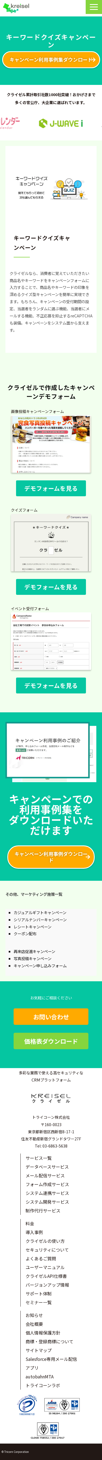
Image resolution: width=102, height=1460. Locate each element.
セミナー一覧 (39, 1302)
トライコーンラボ (43, 1385)
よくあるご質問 (41, 1258)
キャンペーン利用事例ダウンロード (51, 857)
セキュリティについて (47, 1249)
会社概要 (34, 1324)
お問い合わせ (51, 1016)
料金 (30, 1223)
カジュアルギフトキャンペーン (40, 912)
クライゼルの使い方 (45, 1241)
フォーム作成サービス (47, 1184)
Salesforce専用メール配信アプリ (51, 1363)
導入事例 (34, 1232)
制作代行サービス (43, 1210)
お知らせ (34, 1315)
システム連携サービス (47, 1193)
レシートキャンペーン (32, 927)
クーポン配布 (25, 933)
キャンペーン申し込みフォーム (40, 965)
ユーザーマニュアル (45, 1267)
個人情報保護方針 (43, 1332)
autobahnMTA (40, 1376)
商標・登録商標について (49, 1341)
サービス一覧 (39, 1158)
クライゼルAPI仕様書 (46, 1276)
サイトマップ (39, 1350)
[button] (94, 7)
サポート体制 (39, 1293)
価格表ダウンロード (51, 1041)
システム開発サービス (47, 1201)
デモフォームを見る (51, 488)
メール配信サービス (45, 1175)
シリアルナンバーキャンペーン (40, 919)
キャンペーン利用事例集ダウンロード (51, 59)
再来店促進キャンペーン (34, 951)
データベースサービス (47, 1166)
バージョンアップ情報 (47, 1284)
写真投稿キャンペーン (32, 958)
